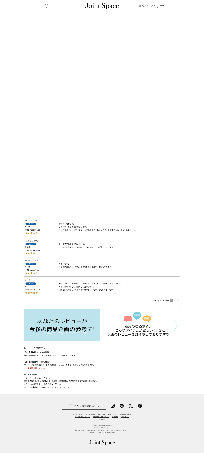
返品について (112, 414)
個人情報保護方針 (125, 414)
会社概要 (102, 419)
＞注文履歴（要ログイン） (35, 368)
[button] (178, 301)
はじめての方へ (78, 414)
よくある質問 (90, 414)
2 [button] (174, 301)
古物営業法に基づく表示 (101, 417)
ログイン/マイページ (145, 6)
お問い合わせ (125, 417)
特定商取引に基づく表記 (82, 417)
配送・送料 (101, 414)
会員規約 (115, 417)
